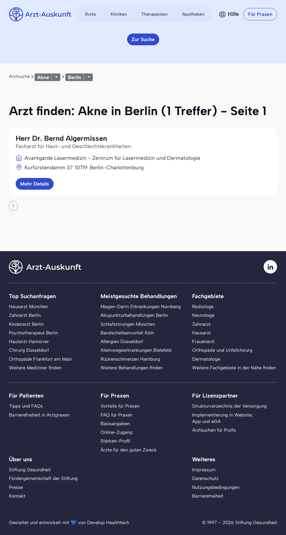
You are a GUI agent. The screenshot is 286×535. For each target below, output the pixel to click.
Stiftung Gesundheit (30, 469)
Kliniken (119, 14)
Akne (43, 77)
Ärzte (90, 14)
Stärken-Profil (115, 441)
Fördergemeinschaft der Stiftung (43, 478)
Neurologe (203, 315)
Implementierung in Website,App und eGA (222, 418)
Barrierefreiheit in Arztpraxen (39, 415)
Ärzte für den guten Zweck (129, 450)
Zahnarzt (201, 324)
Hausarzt (201, 333)
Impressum (204, 469)
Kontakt (17, 496)
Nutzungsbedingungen (215, 487)
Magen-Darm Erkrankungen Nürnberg (141, 306)
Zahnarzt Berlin (25, 315)
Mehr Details (34, 184)
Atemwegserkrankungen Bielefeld (136, 350)
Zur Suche (143, 39)
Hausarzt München (28, 306)
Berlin (74, 77)
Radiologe (202, 306)
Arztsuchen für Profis (214, 430)
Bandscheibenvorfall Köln (127, 333)
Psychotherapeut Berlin (33, 333)
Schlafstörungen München (128, 324)
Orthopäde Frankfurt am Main (40, 359)
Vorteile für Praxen (120, 406)
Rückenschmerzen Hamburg (130, 359)
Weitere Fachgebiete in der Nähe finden (234, 367)
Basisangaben (115, 423)
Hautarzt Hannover (29, 341)
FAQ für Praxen (116, 415)
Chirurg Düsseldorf (29, 350)
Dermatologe (206, 359)
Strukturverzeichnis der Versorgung (229, 406)
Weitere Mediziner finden (35, 367)
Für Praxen (260, 14)
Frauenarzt (203, 341)
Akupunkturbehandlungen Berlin (134, 315)
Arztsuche (19, 76)
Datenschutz (205, 478)
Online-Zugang (116, 432)
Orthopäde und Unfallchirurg (222, 350)
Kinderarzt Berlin (26, 324)
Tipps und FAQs (26, 406)
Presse (16, 487)
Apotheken (193, 14)
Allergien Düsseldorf (122, 341)
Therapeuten (154, 14)
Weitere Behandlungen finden (132, 367)
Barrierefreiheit (207, 496)
